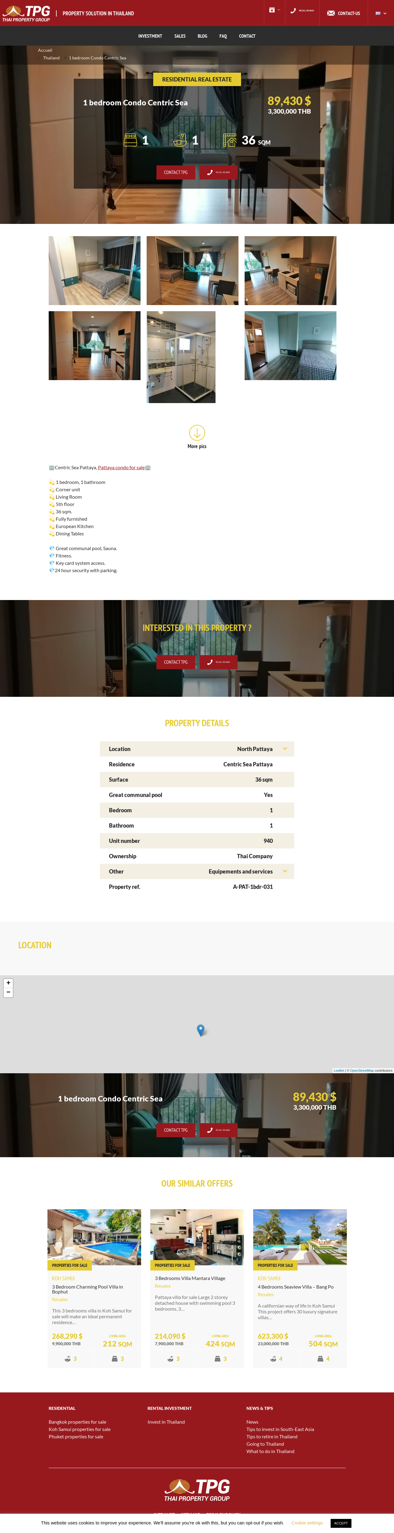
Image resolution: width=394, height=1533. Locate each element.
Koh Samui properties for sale (80, 1431)
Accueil (45, 52)
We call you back (296, 13)
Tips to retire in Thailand (272, 1439)
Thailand (51, 59)
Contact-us (349, 13)
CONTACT (247, 36)
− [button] (8, 994)
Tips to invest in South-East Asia (280, 1431)
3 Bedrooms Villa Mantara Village (190, 1280)
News (252, 1424)
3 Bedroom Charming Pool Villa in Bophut (87, 1291)
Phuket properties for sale (76, 1439)
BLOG (202, 36)
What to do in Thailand (270, 1453)
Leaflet (339, 1073)
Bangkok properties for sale (77, 1424)
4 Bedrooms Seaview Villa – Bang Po (296, 1289)
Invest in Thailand (166, 1424)
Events (252, 13)
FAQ (223, 36)
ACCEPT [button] (341, 1523)
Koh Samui (63, 1280)
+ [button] (8, 985)
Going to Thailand (265, 1446)
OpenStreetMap (362, 1073)
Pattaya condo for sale (121, 469)
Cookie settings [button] (307, 1522)
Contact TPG (165, 174)
